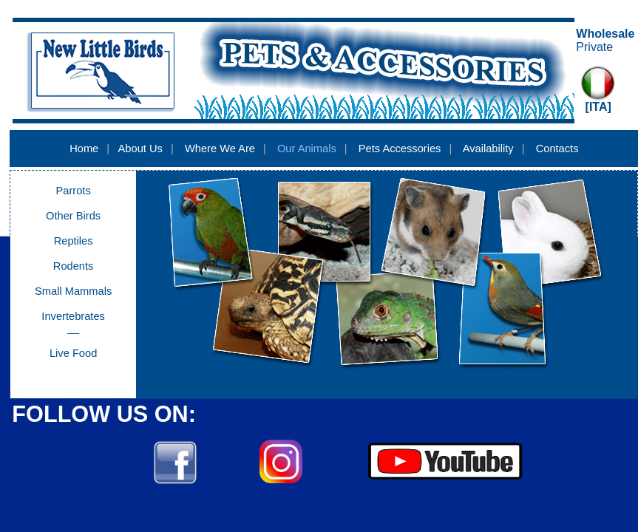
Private (594, 47)
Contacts (557, 148)
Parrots (73, 191)
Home (83, 148)
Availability (488, 148)
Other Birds (73, 216)
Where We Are (220, 148)
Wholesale (605, 33)
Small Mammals (73, 291)
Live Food (73, 353)
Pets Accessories (400, 148)
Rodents (73, 266)
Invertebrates (73, 316)
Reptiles (73, 241)
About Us (140, 148)
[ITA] (598, 106)
